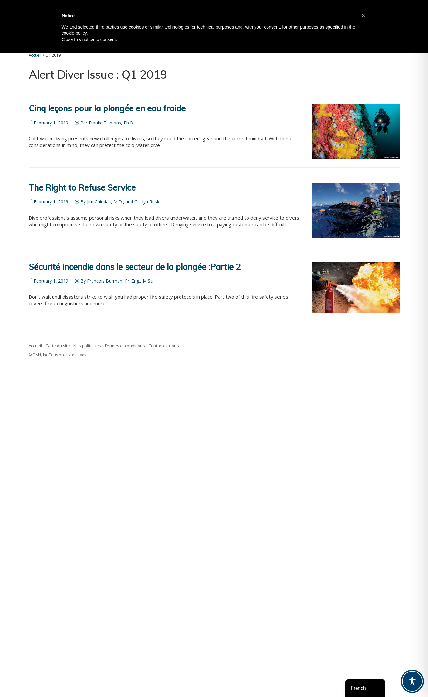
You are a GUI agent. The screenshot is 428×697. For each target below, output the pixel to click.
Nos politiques (87, 345)
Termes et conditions (125, 345)
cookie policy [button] (74, 33)
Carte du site (57, 345)
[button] (363, 15)
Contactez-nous (163, 345)
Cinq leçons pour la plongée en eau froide (107, 108)
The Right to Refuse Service (82, 187)
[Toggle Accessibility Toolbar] (412, 681)
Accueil (35, 345)
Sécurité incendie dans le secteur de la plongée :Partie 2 (135, 267)
